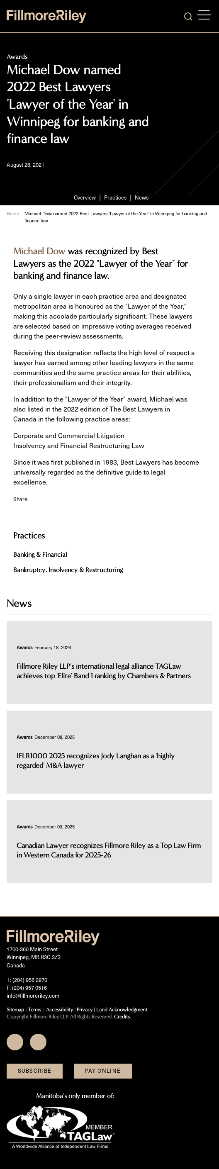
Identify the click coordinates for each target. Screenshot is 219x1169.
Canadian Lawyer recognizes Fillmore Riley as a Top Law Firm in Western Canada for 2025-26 (109, 850)
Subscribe (35, 1070)
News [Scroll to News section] (141, 197)
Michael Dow (39, 251)
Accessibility (59, 1009)
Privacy (84, 1009)
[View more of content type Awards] (25, 647)
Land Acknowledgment (121, 1009)
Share (20, 499)
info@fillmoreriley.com (33, 995)
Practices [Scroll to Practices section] (115, 197)
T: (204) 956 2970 (27, 980)
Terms (34, 1009)
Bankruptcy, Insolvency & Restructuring (68, 570)
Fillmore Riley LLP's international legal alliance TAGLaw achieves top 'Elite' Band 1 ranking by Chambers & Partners (104, 671)
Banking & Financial (40, 554)
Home (13, 213)
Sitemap (15, 1009)
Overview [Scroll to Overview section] (85, 197)
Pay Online (103, 1070)
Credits (122, 1016)
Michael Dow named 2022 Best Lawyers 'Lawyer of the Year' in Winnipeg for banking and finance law (115, 217)
